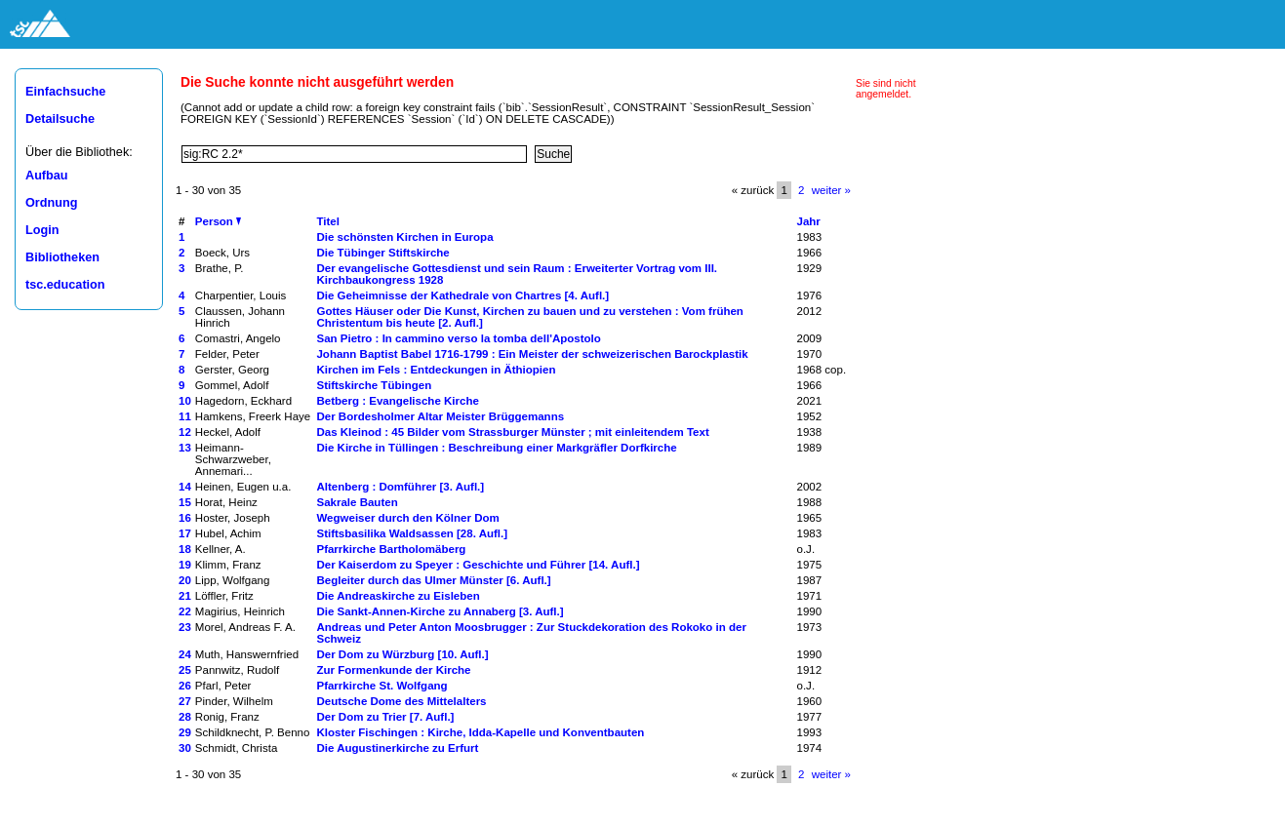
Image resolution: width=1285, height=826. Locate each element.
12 (185, 432)
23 (185, 627)
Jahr (809, 221)
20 (185, 580)
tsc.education (65, 285)
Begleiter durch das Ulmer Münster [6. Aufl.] (433, 580)
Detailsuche (60, 119)
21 (185, 596)
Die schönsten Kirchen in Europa (404, 237)
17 (185, 533)
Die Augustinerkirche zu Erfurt (397, 748)
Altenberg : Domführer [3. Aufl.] (400, 486)
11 (185, 416)
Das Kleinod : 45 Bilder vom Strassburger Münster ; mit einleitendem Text (512, 432)
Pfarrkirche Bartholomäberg (390, 549)
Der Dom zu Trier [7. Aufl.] (385, 717)
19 (185, 564)
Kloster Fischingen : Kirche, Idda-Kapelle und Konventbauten (480, 732)
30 (185, 748)
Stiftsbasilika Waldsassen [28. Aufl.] (411, 533)
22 (185, 611)
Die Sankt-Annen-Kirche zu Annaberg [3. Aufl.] (439, 611)
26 (185, 685)
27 (185, 701)
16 (185, 518)
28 (185, 717)
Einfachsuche (65, 91)
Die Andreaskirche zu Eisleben (397, 596)
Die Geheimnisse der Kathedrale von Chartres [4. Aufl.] (462, 295)
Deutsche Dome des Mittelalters (401, 701)
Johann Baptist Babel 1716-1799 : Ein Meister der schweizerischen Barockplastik (531, 354)
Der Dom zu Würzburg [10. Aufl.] (402, 654)
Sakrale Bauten (356, 502)
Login (42, 230)
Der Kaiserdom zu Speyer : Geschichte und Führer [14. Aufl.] (477, 564)
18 (185, 549)
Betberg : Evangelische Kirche (397, 401)
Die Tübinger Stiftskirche (382, 252)
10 (185, 401)
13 (185, 447)
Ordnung (51, 203)
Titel (327, 221)
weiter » (831, 190)
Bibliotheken (62, 257)
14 (185, 486)
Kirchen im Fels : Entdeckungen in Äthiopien (435, 369)
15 (185, 502)
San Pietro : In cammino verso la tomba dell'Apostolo (458, 338)
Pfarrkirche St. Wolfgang (381, 685)
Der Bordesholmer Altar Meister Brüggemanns (440, 416)
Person (218, 221)
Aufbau (46, 175)
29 (185, 732)
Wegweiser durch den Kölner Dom (407, 518)
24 (185, 654)
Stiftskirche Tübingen (373, 385)
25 (185, 670)
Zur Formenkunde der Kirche (393, 670)
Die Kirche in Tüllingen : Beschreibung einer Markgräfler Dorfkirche (496, 447)
